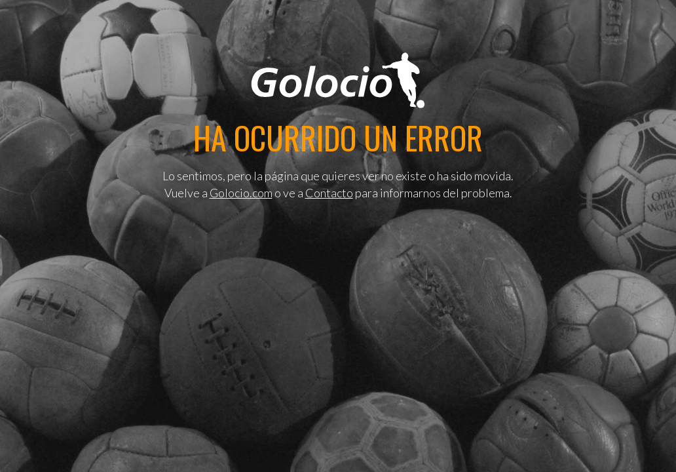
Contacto (329, 193)
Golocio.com (241, 193)
